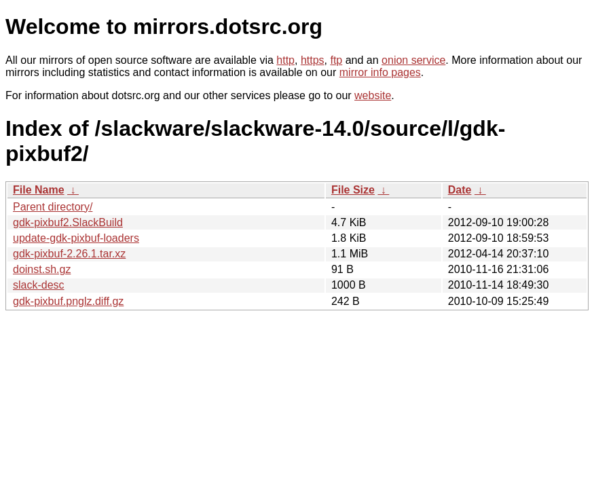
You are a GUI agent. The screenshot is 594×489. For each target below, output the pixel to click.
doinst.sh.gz (42, 269)
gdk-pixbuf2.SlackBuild (68, 222)
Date (460, 190)
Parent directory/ (52, 207)
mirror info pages (380, 72)
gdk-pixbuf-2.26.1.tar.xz (69, 253)
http (285, 60)
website (372, 95)
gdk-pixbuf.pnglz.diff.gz (68, 301)
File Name (38, 190)
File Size (353, 190)
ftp (336, 60)
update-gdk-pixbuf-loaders (76, 238)
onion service (413, 60)
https (312, 60)
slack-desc (38, 285)
